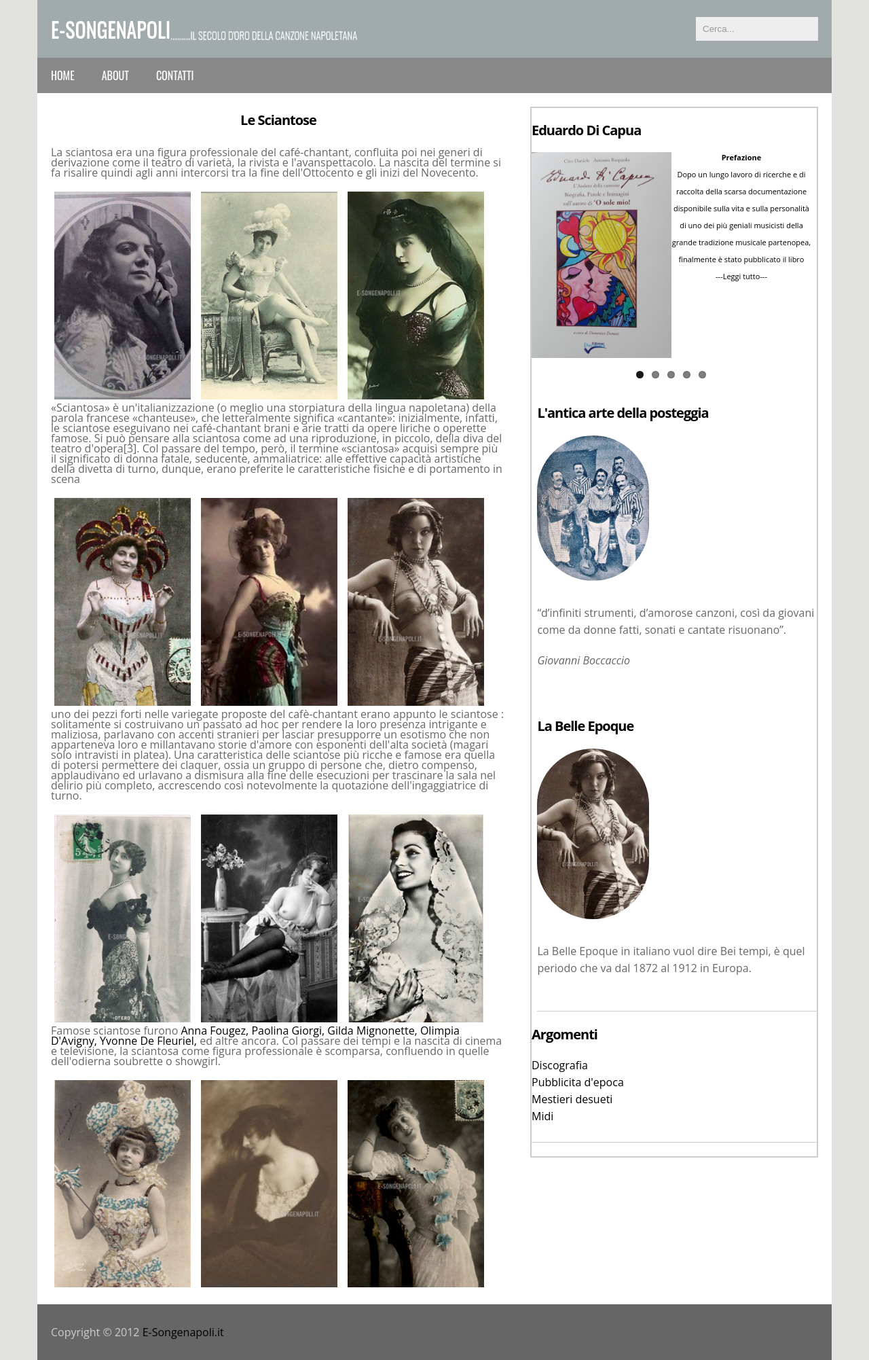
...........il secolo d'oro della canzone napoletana (263, 34)
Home (63, 75)
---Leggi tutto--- (741, 276)
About (115, 75)
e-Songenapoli (110, 29)
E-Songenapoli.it (183, 1332)
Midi (542, 1116)
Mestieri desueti (572, 1099)
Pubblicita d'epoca (578, 1082)
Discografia (560, 1065)
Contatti (175, 75)
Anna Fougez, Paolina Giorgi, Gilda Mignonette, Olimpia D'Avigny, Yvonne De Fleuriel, (255, 1035)
